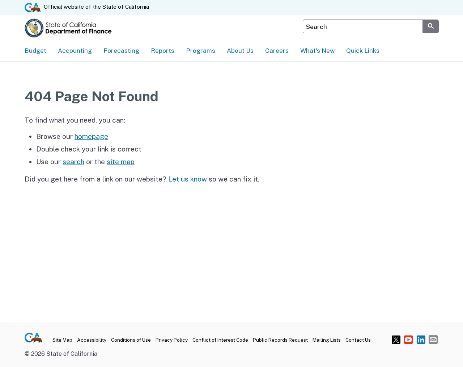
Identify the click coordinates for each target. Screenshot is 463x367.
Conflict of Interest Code (220, 340)
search (73, 162)
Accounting (75, 50)
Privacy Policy (172, 340)
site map (121, 162)
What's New (317, 50)
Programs (200, 50)
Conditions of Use (131, 340)
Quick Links (362, 50)
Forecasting (121, 50)
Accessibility (91, 340)
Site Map (62, 340)
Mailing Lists (327, 340)
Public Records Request (280, 340)
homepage (91, 136)
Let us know (187, 179)
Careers (277, 50)
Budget (35, 50)
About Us (240, 50)
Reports (162, 50)
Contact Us (358, 340)
